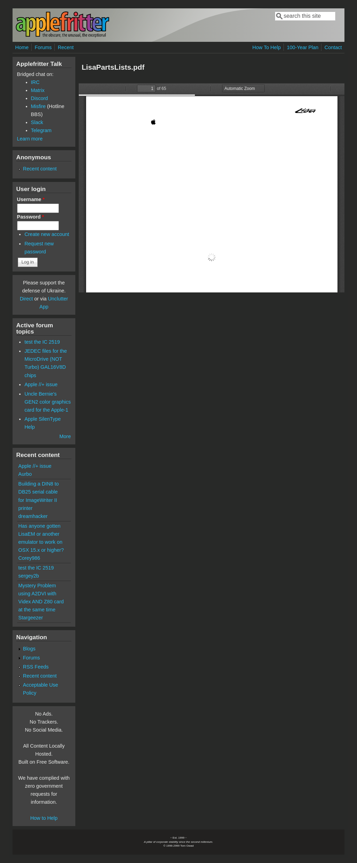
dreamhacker (33, 516)
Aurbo (25, 474)
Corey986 (29, 558)
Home (22, 47)
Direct (26, 298)
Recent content (40, 168)
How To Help (266, 47)
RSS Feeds (36, 667)
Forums (43, 47)
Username (31, 199)
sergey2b (28, 576)
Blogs (29, 648)
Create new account (46, 234)
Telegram (41, 130)
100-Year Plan (303, 47)
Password (30, 217)
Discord (39, 98)
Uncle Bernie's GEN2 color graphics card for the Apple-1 (47, 402)
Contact (333, 47)
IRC (35, 82)
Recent (66, 47)
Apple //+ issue (41, 384)
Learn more (30, 139)
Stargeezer (30, 617)
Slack (37, 122)
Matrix (38, 90)
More (65, 436)
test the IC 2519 (42, 342)
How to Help (44, 818)
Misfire (38, 106)
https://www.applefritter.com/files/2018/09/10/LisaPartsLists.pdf (211, 187)
